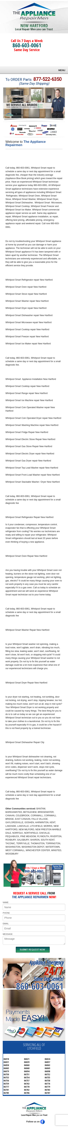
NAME (6, 902)
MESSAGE (8, 934)
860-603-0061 (27, 45)
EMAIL (6, 923)
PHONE (6, 913)
